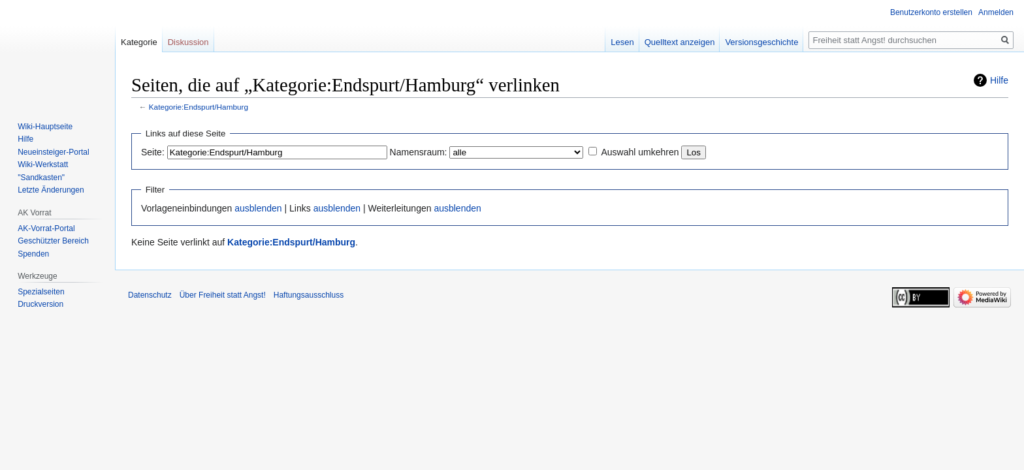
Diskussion (188, 42)
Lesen (622, 42)
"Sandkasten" (41, 177)
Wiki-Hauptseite (45, 126)
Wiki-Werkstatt (43, 164)
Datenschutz (150, 295)
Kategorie (139, 42)
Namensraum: (418, 152)
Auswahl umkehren (640, 152)
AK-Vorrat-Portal (46, 228)
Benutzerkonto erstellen (931, 12)
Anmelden (996, 12)
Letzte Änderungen (51, 190)
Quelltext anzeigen (680, 42)
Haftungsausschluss (309, 295)
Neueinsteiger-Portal (53, 152)
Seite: (153, 152)
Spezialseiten (41, 291)
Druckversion (40, 304)
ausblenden (257, 208)
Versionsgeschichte (761, 42)
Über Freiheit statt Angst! (223, 295)
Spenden (33, 253)
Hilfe (999, 80)
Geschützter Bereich (53, 240)
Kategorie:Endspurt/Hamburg (198, 106)
